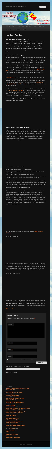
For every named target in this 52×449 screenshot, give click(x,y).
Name (10, 343)
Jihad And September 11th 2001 (12, 418)
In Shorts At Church (10, 391)
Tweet (7, 308)
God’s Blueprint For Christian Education (14, 423)
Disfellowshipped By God (11, 393)
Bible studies (28, 26)
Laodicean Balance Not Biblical (12, 396)
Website (10, 356)
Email (10, 350)
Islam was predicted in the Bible (15, 90)
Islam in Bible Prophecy (11, 415)
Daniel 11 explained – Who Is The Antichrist (15, 398)
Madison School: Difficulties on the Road (14, 409)
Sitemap (7, 435)
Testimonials (8, 29)
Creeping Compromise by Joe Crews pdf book (15, 425)
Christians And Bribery (10, 389)
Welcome (8, 26)
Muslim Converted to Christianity (13, 416)
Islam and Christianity (20, 26)
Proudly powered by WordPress (26, 444)
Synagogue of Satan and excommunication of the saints (17, 388)
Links (7, 432)
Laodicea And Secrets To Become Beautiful (15, 402)
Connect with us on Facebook (12, 434)
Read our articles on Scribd (11, 430)
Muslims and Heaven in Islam (12, 419)
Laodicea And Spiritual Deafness (12, 401)
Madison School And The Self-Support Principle (16, 411)
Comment (10, 324)
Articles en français (16, 29)
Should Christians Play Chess (12, 422)
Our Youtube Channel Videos (12, 428)
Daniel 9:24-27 (10, 77)
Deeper (35, 26)
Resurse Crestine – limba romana (13, 437)
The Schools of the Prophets (12, 413)
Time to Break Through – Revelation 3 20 (14, 421)
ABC (13, 26)
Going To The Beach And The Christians (14, 392)
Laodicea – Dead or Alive (11, 399)
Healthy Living (41, 26)
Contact (24, 29)
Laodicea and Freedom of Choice (13, 406)
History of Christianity (10, 405)
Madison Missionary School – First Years (14, 412)
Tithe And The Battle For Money (12, 395)
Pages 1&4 (38, 69)
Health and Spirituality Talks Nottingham (14, 403)
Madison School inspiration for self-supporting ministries (18, 408)
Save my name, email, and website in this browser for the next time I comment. (23, 359)
